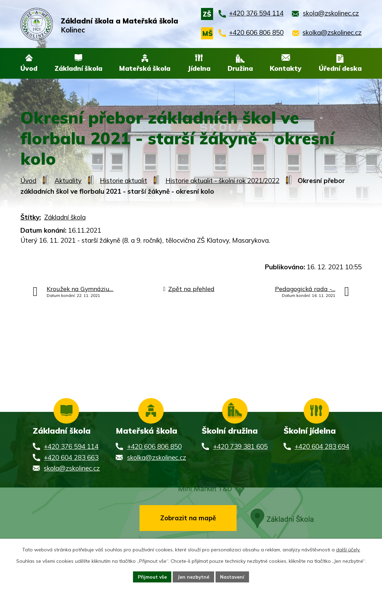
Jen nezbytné (194, 576)
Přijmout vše (151, 576)
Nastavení (233, 576)
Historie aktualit (123, 180)
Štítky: (30, 217)
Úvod (28, 180)
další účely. (348, 549)
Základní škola (65, 217)
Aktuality (68, 180)
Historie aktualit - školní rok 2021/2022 (222, 180)
